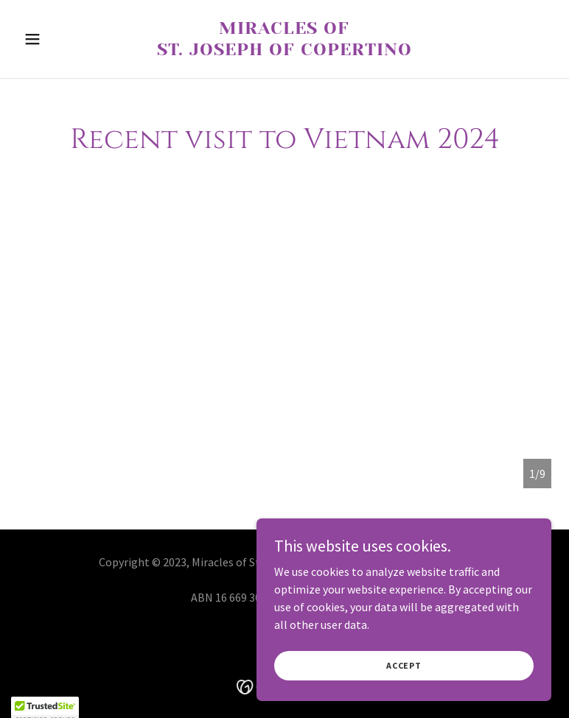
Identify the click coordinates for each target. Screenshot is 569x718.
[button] (58, 39)
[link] (284, 50)
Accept (404, 674)
